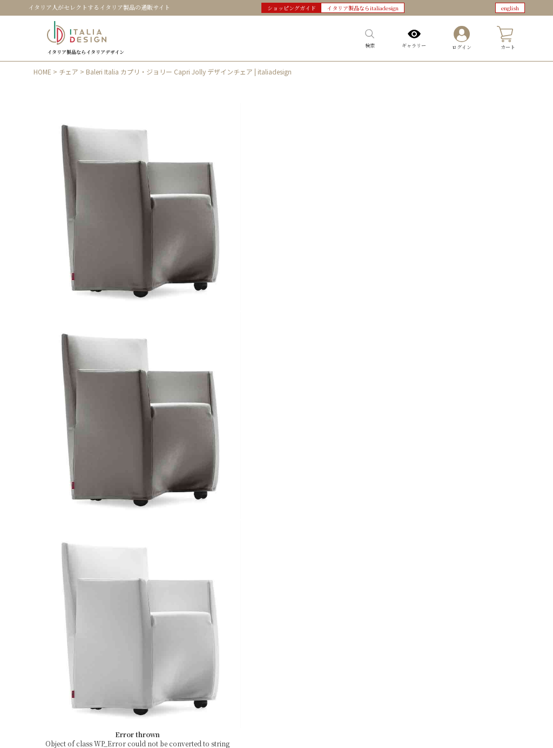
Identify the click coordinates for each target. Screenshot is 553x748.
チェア (68, 71)
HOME (42, 71)
